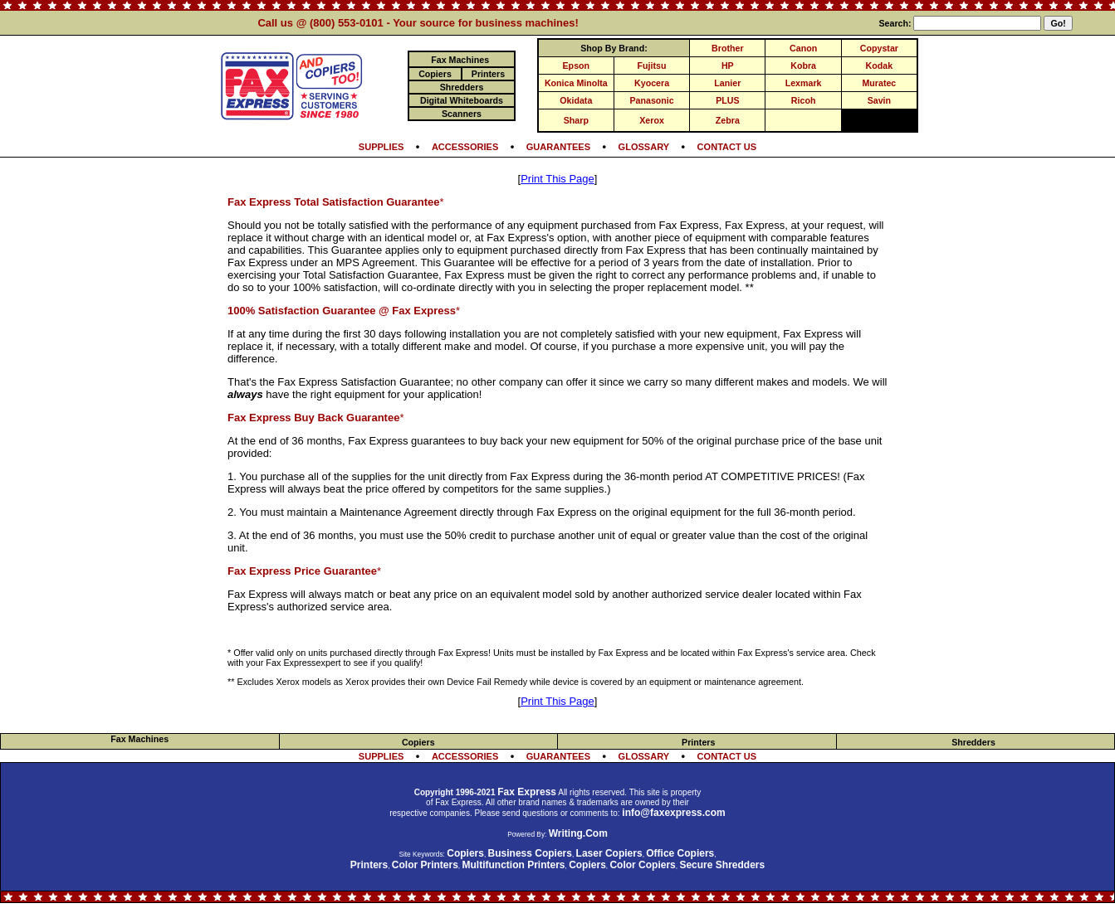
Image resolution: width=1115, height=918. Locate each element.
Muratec (879, 83)
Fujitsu (652, 65)
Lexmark (803, 83)
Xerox (651, 120)
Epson (576, 65)
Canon (803, 48)
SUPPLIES (381, 147)
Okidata (576, 100)
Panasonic (651, 100)
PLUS (727, 100)
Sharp (576, 120)
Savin (879, 100)
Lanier (727, 83)
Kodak (879, 65)
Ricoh (803, 100)
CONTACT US (727, 147)
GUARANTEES (558, 147)
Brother (727, 48)
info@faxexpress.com (673, 812)
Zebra (728, 120)
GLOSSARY (644, 147)
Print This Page (557, 178)
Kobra (803, 65)
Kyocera (651, 83)
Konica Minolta (576, 83)
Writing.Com (578, 833)
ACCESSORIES (465, 147)
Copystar (879, 48)
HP (727, 65)
